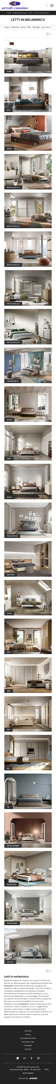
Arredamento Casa (20, 13)
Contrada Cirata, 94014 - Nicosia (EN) (25, 1070)
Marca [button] (7, 27)
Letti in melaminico (41, 13)
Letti (31, 13)
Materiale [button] (15, 27)
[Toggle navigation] (52, 5)
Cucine (28, 1034)
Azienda (28, 1031)
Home (9, 13)
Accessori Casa (28, 1042)
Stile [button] (29, 27)
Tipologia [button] (36, 27)
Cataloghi (28, 1045)
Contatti (28, 1049)
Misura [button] (23, 27)
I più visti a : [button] (46, 27)
